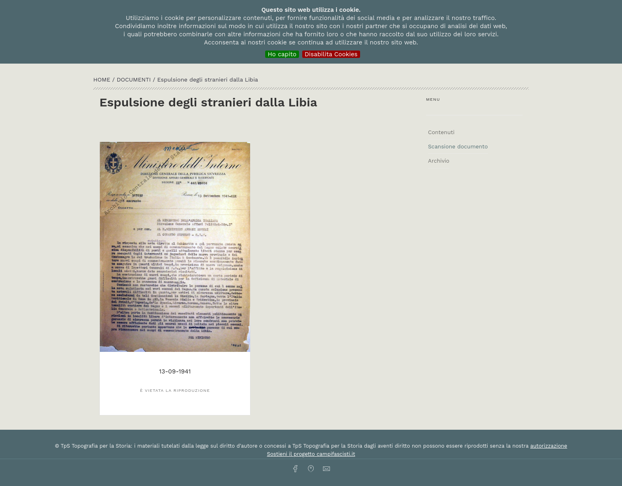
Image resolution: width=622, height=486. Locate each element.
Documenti (134, 79)
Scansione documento (458, 146)
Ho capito (282, 54)
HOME (102, 79)
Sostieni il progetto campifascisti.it (311, 454)
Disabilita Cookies (331, 54)
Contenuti (441, 132)
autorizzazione (548, 446)
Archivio (438, 160)
